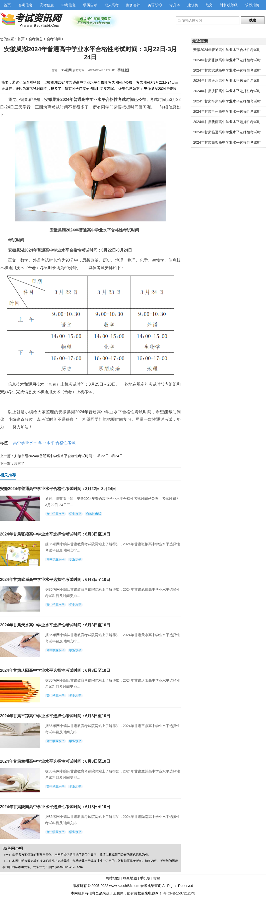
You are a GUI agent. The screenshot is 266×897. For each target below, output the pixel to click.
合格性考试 (65, 443)
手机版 (145, 878)
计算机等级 (229, 5)
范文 (209, 5)
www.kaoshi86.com (124, 886)
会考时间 (54, 39)
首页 (7, 5)
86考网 (66, 70)
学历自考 (90, 5)
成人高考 (112, 5)
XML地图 (130, 878)
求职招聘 (252, 5)
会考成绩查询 (150, 886)
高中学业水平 (25, 443)
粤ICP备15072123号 (179, 893)
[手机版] (122, 70)
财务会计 (133, 5)
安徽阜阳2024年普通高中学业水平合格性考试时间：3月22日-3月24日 (68, 456)
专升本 (174, 5)
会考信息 (25, 5)
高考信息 (47, 5)
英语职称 (155, 5)
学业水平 (46, 443)
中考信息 (68, 5)
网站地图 (113, 878)
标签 (156, 878)
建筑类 (192, 5)
